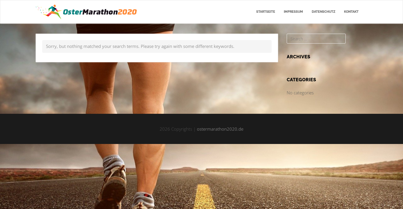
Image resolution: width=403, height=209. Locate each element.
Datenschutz (323, 12)
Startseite (265, 12)
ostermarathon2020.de (220, 129)
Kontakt (351, 12)
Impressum (293, 12)
